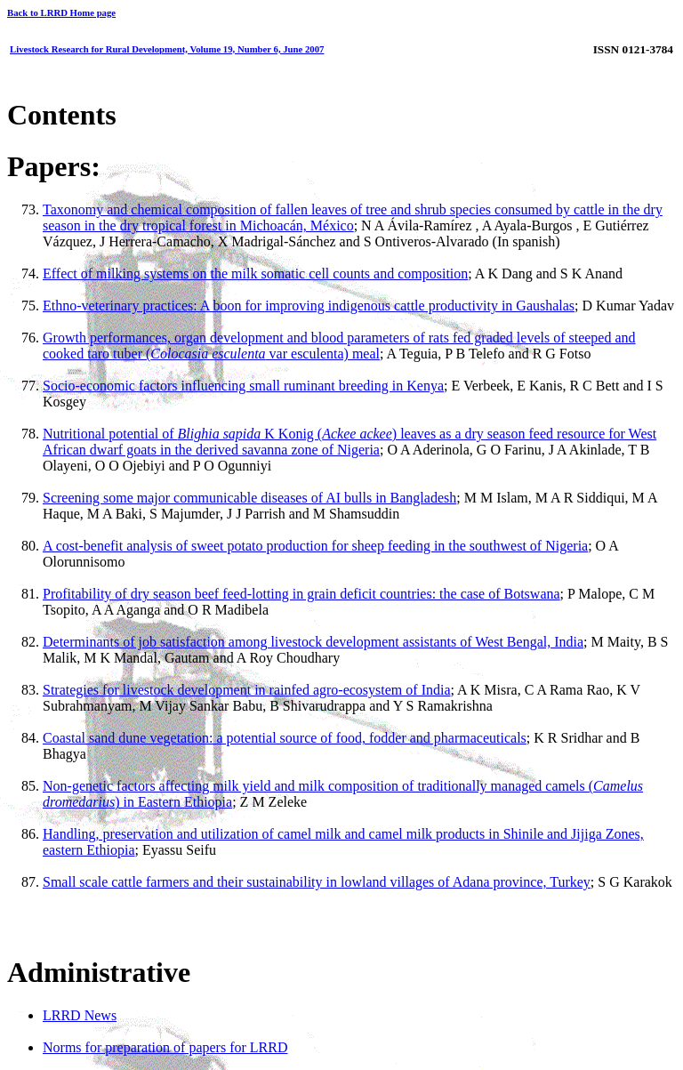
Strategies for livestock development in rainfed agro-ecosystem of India (247, 689)
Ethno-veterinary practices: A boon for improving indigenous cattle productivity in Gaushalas (309, 305)
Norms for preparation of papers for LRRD (165, 1047)
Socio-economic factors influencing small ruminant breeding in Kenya (243, 385)
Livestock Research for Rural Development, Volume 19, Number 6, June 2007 (167, 49)
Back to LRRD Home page (61, 12)
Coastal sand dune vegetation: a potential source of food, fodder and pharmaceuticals (284, 737)
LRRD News (80, 1015)
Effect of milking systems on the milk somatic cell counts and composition (255, 273)
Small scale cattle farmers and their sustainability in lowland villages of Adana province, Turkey (317, 881)
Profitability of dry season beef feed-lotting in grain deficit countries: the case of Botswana (301, 593)
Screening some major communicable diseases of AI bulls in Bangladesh (249, 497)
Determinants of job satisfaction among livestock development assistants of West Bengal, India (313, 641)
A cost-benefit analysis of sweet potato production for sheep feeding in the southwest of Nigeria (315, 545)
